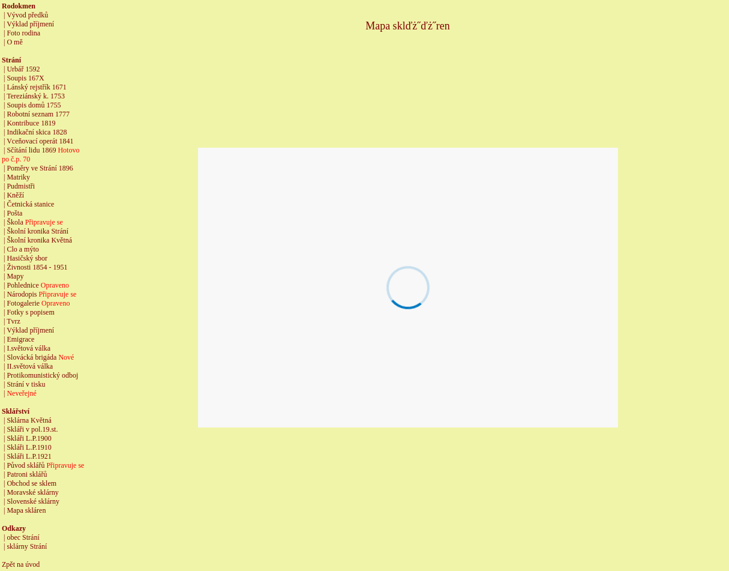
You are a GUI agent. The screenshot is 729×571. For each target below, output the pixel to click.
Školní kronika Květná (39, 240)
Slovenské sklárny (33, 501)
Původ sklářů (25, 465)
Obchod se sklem (31, 483)
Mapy (15, 276)
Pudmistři (21, 186)
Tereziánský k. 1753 (36, 96)
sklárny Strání (27, 546)
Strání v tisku (26, 384)
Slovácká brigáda (31, 357)
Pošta (14, 213)
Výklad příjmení (30, 24)
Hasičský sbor (27, 258)
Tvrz (13, 321)
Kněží (15, 195)
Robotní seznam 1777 (38, 114)
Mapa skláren (26, 510)
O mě (14, 42)
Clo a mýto (22, 249)
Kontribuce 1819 (31, 123)
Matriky (18, 177)
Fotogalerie (23, 303)
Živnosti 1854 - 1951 (37, 267)
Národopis (22, 294)
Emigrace (20, 339)
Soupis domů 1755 (34, 105)
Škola (16, 222)
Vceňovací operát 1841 (40, 141)
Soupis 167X (25, 78)
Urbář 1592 (23, 69)
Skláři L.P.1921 (29, 456)
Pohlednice (22, 285)
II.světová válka (30, 366)
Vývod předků (27, 15)
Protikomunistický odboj (42, 375)
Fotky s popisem (30, 312)
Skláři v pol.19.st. (32, 429)
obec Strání (23, 537)
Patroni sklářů (27, 474)
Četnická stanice (30, 204)
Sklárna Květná (29, 420)
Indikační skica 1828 (37, 132)
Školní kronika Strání (37, 231)
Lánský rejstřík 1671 (36, 87)
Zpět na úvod (21, 564)
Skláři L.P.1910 (29, 447)
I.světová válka (28, 348)
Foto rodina (23, 33)
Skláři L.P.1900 (29, 438)
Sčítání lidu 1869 (31, 150)
